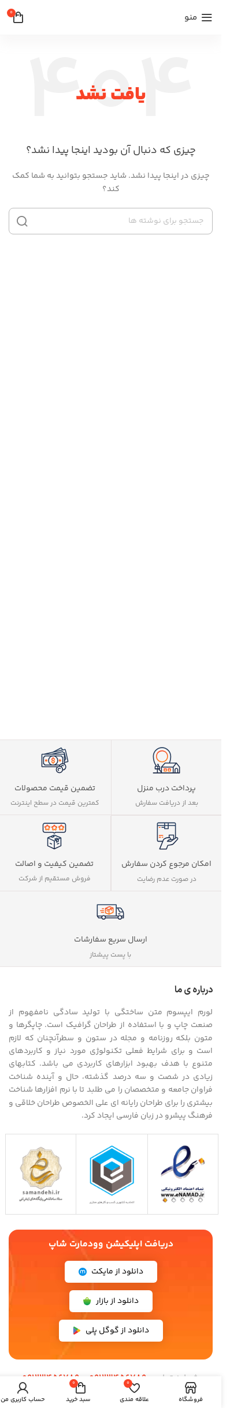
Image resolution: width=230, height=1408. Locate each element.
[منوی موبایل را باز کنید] (198, 17)
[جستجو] (111, 221)
